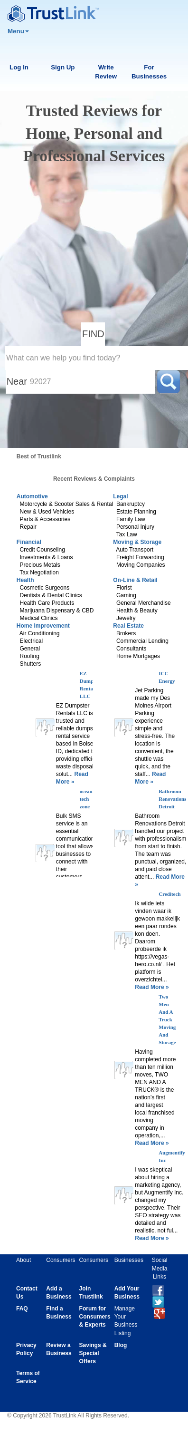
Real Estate (128, 625)
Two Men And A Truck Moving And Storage (167, 1019)
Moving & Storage (137, 542)
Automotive (32, 496)
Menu (18, 31)
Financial (29, 542)
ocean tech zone (86, 798)
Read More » (152, 987)
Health (25, 580)
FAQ (22, 1308)
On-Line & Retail (135, 580)
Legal (120, 496)
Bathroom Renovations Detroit (172, 798)
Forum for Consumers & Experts (95, 1316)
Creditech (169, 894)
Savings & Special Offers (93, 1353)
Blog (120, 1345)
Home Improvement (43, 625)
